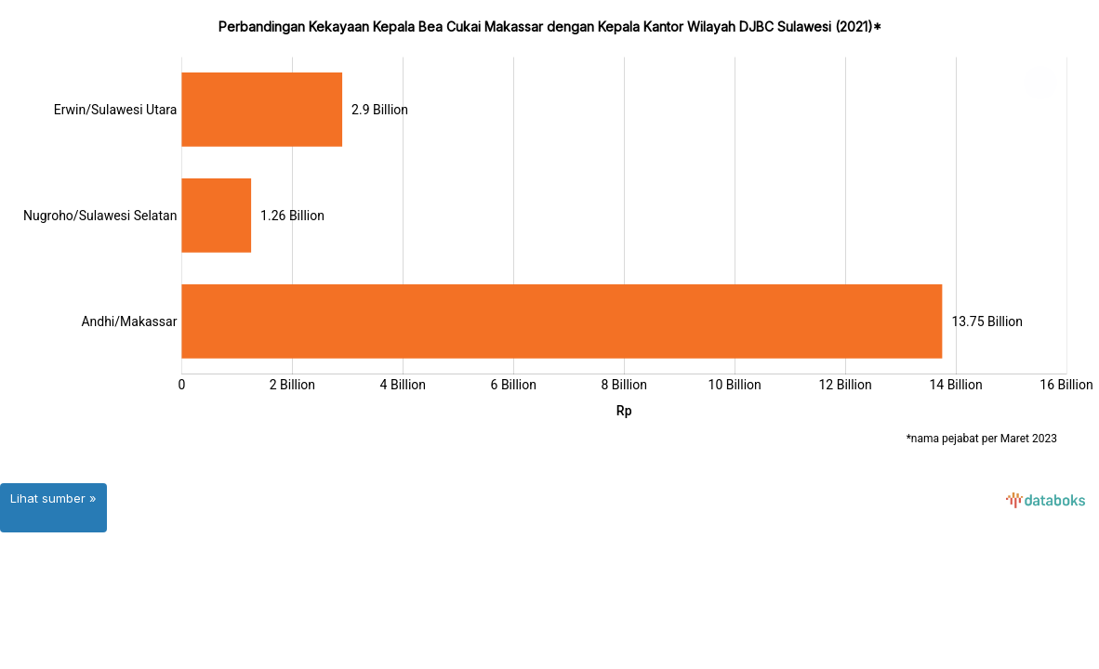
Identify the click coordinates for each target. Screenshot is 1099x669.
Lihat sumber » (53, 498)
